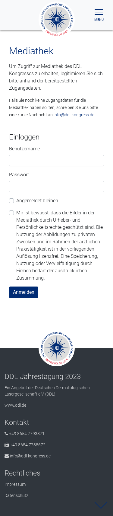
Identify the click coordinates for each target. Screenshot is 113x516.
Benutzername (24, 149)
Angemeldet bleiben (37, 201)
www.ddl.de (15, 405)
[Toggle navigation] (98, 15)
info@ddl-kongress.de (74, 114)
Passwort (19, 175)
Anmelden (23, 292)
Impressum (15, 484)
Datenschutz (16, 495)
